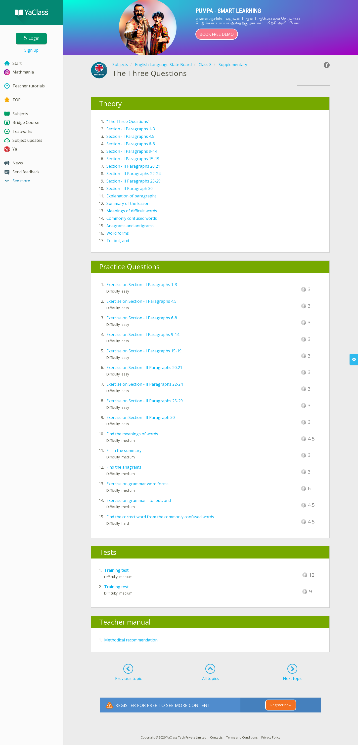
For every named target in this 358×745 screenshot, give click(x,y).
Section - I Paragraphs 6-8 (130, 144)
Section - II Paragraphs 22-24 (133, 173)
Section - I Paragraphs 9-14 (131, 151)
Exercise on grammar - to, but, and (138, 500)
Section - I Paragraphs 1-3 (130, 129)
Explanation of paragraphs (131, 196)
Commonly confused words (131, 218)
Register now (280, 705)
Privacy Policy (270, 737)
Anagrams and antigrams (130, 225)
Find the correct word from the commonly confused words (160, 517)
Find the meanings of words (132, 434)
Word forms (117, 233)
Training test (116, 570)
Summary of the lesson (127, 203)
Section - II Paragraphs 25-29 (133, 181)
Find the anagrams (123, 467)
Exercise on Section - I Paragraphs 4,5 (141, 301)
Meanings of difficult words (131, 211)
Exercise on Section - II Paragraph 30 (140, 417)
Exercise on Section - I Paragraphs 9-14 (142, 334)
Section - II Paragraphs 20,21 (133, 166)
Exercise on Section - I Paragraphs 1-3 (141, 284)
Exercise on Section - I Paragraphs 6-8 (141, 318)
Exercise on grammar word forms (137, 483)
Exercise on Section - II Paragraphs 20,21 (144, 367)
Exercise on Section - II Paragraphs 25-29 (144, 401)
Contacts (216, 737)
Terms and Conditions (242, 737)
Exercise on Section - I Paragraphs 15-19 (143, 351)
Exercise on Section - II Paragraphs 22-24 (144, 384)
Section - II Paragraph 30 (129, 188)
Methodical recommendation (131, 640)
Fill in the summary (123, 450)
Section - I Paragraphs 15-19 (132, 158)
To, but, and (117, 240)
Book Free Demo (217, 34)
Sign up (31, 50)
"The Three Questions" (127, 121)
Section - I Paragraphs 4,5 (130, 136)
